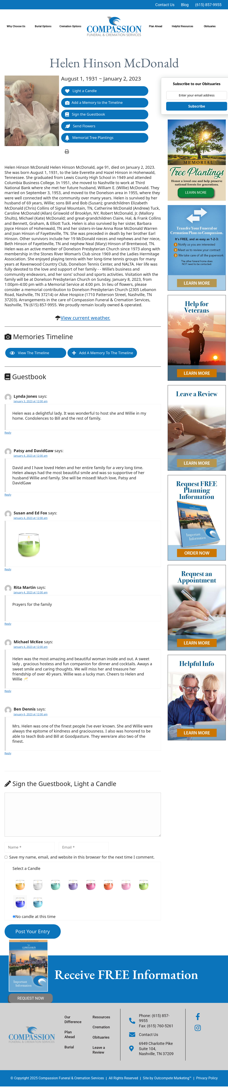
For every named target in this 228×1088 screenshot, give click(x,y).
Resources (103, 1017)
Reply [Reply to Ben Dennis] (8, 754)
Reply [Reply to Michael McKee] (8, 692)
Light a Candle (81, 91)
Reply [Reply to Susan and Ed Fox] (8, 570)
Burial (71, 1048)
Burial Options (44, 26)
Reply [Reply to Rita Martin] (8, 625)
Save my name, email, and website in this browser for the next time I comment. (82, 858)
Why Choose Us (17, 26)
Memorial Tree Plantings (90, 138)
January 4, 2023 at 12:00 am (30, 456)
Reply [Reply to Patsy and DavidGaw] (8, 495)
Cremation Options (71, 26)
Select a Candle (27, 869)
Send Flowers (80, 126)
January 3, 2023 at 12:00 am (30, 402)
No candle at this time (35, 917)
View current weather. (85, 318)
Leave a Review (101, 1051)
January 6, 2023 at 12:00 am (30, 715)
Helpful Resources (183, 26)
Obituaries (211, 26)
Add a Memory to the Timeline (94, 103)
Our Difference (75, 1019)
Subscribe (196, 106)
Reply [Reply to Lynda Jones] (8, 433)
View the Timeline (29, 353)
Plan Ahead (156, 26)
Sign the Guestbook (85, 114)
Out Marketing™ (172, 1079)
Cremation (103, 1027)
